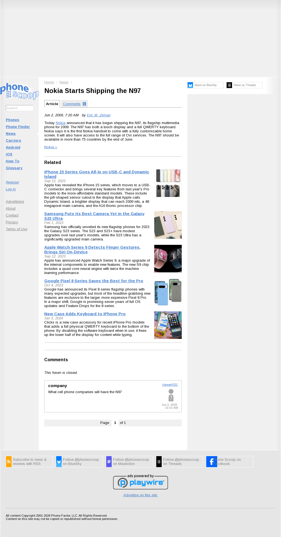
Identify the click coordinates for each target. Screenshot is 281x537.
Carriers (13, 140)
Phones (12, 120)
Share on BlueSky (205, 85)
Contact (12, 215)
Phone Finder (18, 127)
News (11, 133)
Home (49, 82)
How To (12, 161)
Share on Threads (244, 85)
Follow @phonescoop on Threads (181, 461)
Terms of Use (16, 229)
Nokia (60, 123)
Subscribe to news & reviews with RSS (29, 461)
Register (12, 182)
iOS (9, 154)
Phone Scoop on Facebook (227, 461)
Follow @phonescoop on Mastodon (131, 461)
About (10, 208)
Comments (56, 359)
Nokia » (50, 147)
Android (13, 147)
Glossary (14, 168)
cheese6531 (170, 384)
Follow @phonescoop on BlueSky (81, 461)
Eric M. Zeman (99, 115)
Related (52, 162)
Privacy (12, 222)
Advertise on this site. (140, 495)
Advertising (15, 201)
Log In (11, 189)
